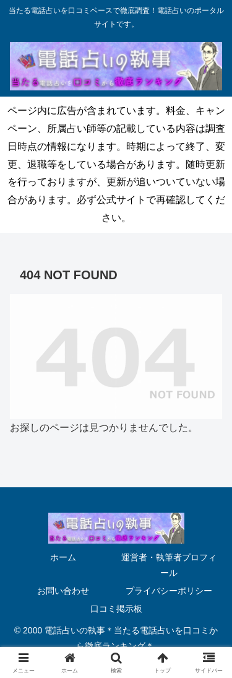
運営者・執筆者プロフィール (169, 565)
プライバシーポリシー (169, 591)
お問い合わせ (63, 591)
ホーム (63, 557)
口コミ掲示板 (116, 609)
